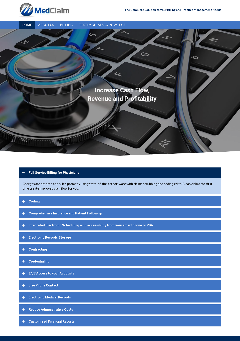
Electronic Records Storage (50, 237)
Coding (34, 201)
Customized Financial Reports (51, 321)
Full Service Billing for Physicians (54, 172)
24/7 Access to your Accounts (51, 273)
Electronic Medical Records (50, 297)
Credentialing (39, 261)
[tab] (120, 172)
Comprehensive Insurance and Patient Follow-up (65, 213)
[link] (27, 25)
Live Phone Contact (43, 285)
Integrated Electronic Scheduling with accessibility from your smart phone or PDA (91, 225)
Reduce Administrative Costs (51, 309)
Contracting (38, 249)
